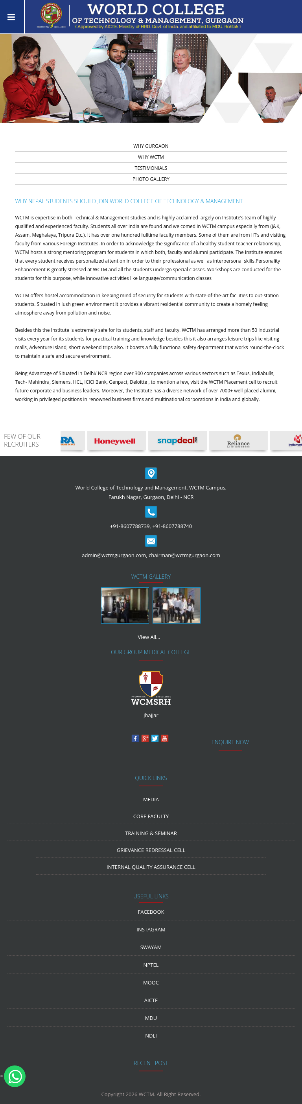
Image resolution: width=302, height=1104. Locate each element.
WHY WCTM (151, 157)
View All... (149, 636)
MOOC (151, 982)
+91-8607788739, (130, 526)
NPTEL (151, 964)
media (151, 799)
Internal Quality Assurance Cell (151, 866)
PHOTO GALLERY (151, 179)
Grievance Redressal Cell (151, 850)
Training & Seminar (151, 833)
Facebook (151, 911)
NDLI (151, 1035)
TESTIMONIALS (151, 168)
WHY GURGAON (150, 146)
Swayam (151, 947)
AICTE (151, 1000)
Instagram (150, 929)
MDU (151, 1017)
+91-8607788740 (172, 526)
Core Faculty (151, 816)
